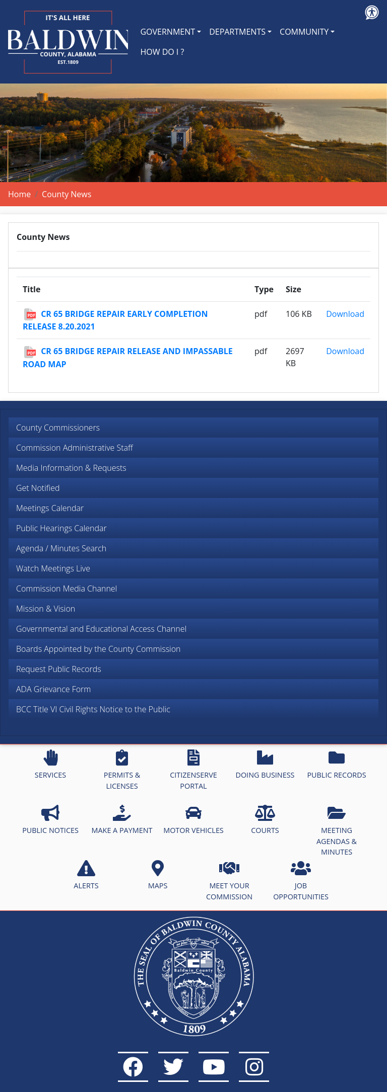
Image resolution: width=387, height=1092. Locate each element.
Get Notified (38, 487)
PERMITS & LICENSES (122, 770)
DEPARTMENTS (237, 31)
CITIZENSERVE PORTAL (193, 770)
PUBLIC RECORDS (336, 764)
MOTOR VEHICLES (193, 820)
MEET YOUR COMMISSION (229, 880)
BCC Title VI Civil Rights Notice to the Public (93, 709)
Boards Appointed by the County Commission (98, 648)
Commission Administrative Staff (74, 447)
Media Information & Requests (71, 467)
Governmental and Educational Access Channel (101, 628)
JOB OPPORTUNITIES (301, 880)
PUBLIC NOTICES (50, 820)
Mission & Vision (45, 608)
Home (19, 194)
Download (345, 313)
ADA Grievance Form (53, 689)
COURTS (265, 820)
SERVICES (50, 764)
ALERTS (86, 875)
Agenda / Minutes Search (61, 548)
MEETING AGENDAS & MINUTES (336, 831)
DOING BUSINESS (264, 764)
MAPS (158, 875)
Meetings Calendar (50, 508)
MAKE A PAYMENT (122, 820)
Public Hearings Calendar (61, 528)
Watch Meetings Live (53, 568)
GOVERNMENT (167, 31)
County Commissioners (58, 427)
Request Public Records (58, 669)
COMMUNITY (304, 31)
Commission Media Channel (66, 588)
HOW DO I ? (162, 51)
